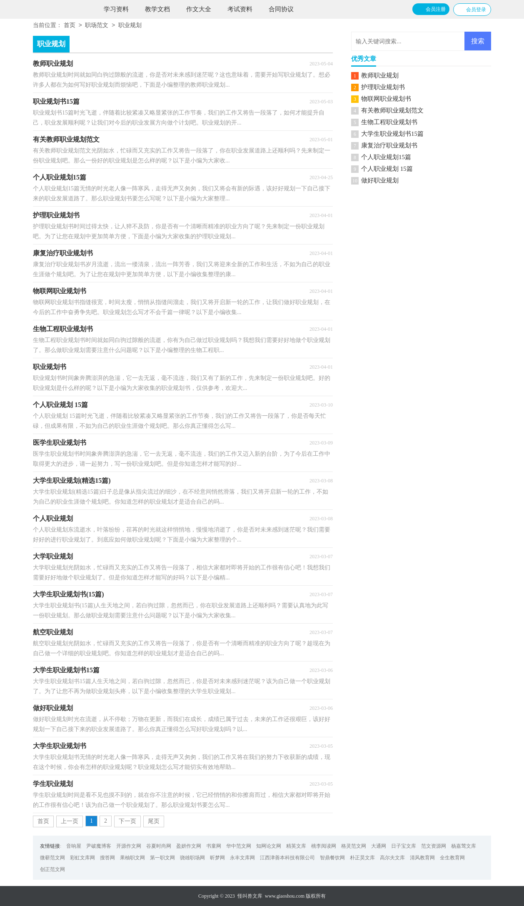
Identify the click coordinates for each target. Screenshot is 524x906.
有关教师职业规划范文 (392, 110)
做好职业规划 (380, 180)
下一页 (127, 821)
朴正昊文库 (362, 858)
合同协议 (281, 9)
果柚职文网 (132, 858)
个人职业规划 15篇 (387, 168)
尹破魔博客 (98, 846)
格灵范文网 (353, 846)
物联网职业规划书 (386, 98)
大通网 (378, 846)
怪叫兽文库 (249, 896)
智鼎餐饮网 (332, 858)
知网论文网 (268, 846)
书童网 (213, 846)
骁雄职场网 (192, 858)
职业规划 (130, 25)
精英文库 (296, 846)
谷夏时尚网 (158, 846)
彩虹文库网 (82, 858)
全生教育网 (452, 858)
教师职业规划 (380, 75)
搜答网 (107, 858)
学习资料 (116, 9)
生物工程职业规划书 (389, 122)
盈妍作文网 (188, 846)
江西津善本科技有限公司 (287, 858)
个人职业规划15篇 (386, 157)
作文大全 (198, 9)
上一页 (69, 821)
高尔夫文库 (392, 858)
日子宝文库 (403, 846)
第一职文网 (162, 858)
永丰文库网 (242, 858)
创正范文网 (52, 869)
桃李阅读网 (323, 846)
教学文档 (157, 9)
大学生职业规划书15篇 (392, 133)
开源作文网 (128, 846)
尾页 (154, 821)
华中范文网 (238, 846)
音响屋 (73, 846)
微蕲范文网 (52, 858)
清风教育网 (422, 858)
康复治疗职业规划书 (389, 145)
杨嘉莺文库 (463, 846)
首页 (69, 25)
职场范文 (96, 25)
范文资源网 (433, 846)
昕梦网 (217, 858)
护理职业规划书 (383, 87)
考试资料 (239, 9)
